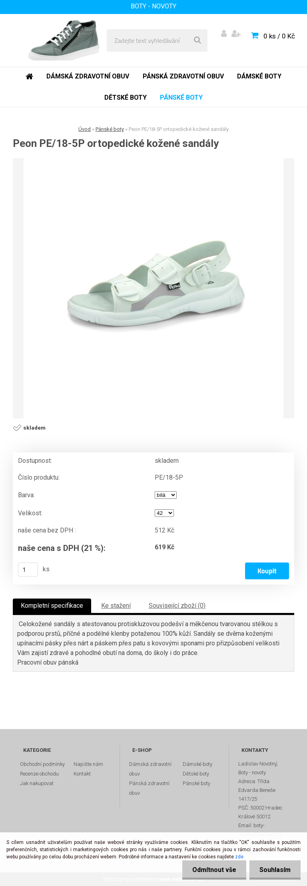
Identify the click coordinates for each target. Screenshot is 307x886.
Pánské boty (110, 129)
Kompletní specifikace (52, 605)
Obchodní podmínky (42, 764)
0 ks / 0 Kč (279, 36)
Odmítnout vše (214, 870)
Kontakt (82, 774)
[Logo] (65, 40)
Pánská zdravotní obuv (149, 788)
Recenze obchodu (39, 774)
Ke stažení (116, 605)
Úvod (84, 129)
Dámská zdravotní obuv (150, 769)
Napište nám (88, 764)
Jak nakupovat (37, 783)
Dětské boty (196, 774)
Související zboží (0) (177, 605)
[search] (197, 40)
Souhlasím (275, 870)
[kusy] (28, 570)
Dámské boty (197, 764)
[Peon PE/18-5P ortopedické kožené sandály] (153, 288)
